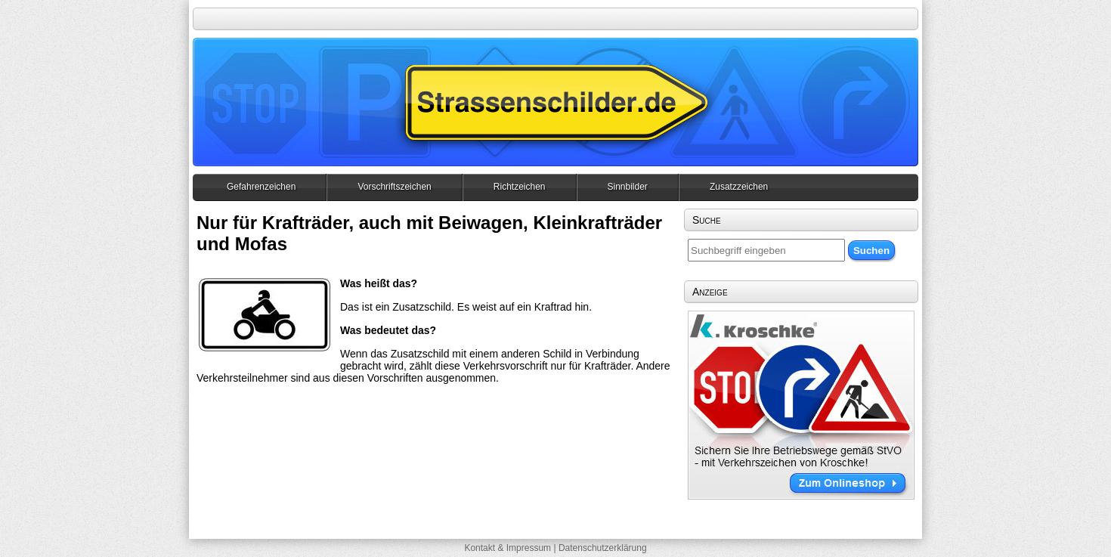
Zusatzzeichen (739, 186)
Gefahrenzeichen (261, 186)
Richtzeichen (520, 186)
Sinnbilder (628, 186)
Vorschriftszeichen (394, 186)
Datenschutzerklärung (603, 548)
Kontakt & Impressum (507, 548)
